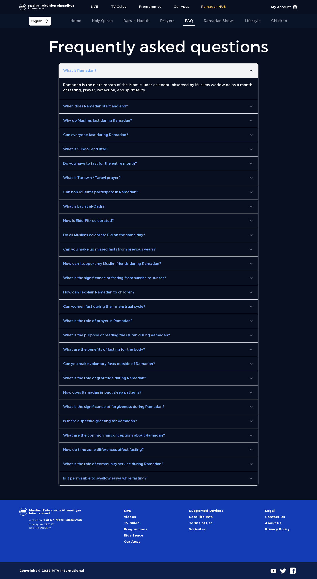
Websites (197, 529)
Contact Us (275, 517)
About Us (273, 523)
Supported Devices (206, 511)
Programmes (135, 529)
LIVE (127, 511)
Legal (270, 511)
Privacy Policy (277, 529)
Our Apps (132, 542)
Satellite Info (201, 517)
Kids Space (134, 535)
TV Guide (132, 523)
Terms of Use (201, 523)
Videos (130, 517)
